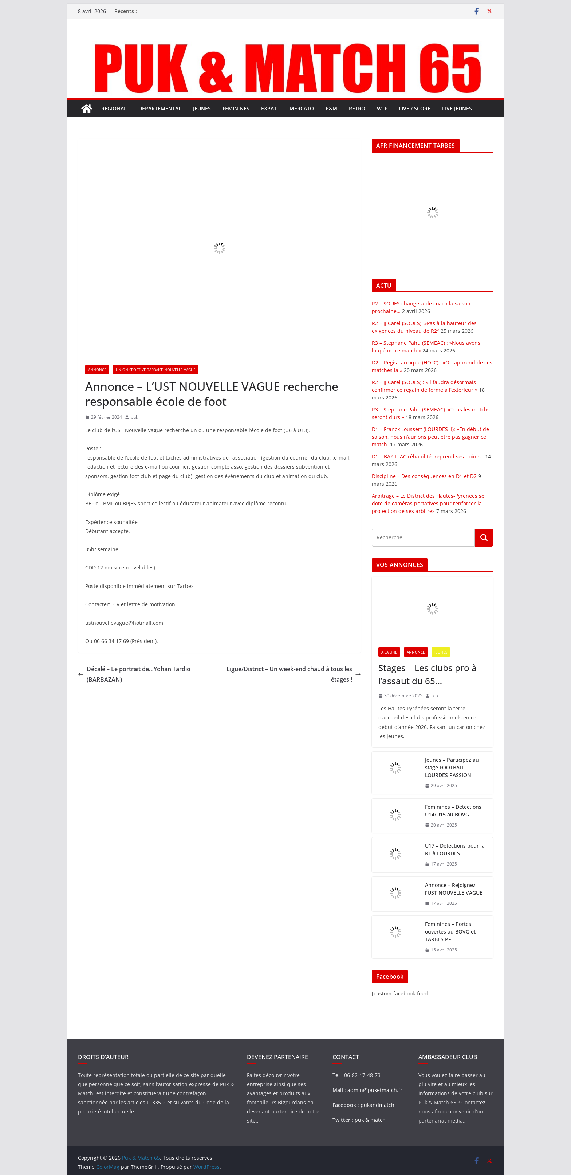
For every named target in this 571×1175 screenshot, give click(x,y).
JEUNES (202, 108)
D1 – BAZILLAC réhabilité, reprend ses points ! (428, 456)
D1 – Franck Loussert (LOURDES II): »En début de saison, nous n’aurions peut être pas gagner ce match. (430, 437)
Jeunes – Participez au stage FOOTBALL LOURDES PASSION (452, 767)
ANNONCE (97, 369)
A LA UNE (389, 652)
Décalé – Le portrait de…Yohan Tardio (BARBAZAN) (134, 674)
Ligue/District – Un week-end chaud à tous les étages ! (294, 674)
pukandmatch (377, 1104)
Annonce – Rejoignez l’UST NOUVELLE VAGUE (454, 889)
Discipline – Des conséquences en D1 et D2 (424, 476)
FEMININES (236, 108)
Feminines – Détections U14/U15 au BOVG (453, 810)
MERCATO (302, 108)
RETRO (357, 108)
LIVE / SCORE (414, 108)
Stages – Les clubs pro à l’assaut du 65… (427, 674)
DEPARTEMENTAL (159, 108)
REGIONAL (114, 108)
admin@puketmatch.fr (374, 1090)
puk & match (370, 1119)
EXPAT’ (269, 108)
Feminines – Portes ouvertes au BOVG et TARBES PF (450, 931)
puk (134, 417)
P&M (331, 108)
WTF (382, 108)
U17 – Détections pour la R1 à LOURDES (455, 849)
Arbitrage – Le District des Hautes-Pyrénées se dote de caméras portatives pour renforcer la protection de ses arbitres (428, 503)
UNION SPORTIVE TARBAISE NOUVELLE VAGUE (156, 369)
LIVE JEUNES (457, 108)
